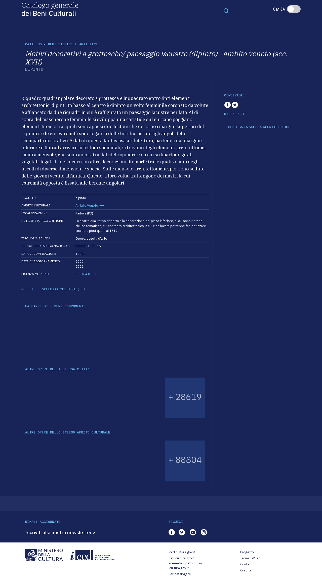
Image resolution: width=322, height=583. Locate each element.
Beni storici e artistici (73, 44)
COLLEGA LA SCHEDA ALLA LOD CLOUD (259, 127)
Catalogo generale (49, 9)
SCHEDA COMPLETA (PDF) (60, 289)
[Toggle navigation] (226, 11)
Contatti (246, 564)
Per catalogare (180, 574)
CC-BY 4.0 (82, 274)
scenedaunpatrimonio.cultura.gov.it (185, 565)
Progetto (247, 552)
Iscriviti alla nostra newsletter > (60, 532)
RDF (24, 289)
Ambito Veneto (86, 205)
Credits (246, 570)
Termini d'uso (250, 558)
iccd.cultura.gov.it (182, 552)
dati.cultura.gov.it (181, 558)
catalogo (33, 44)
